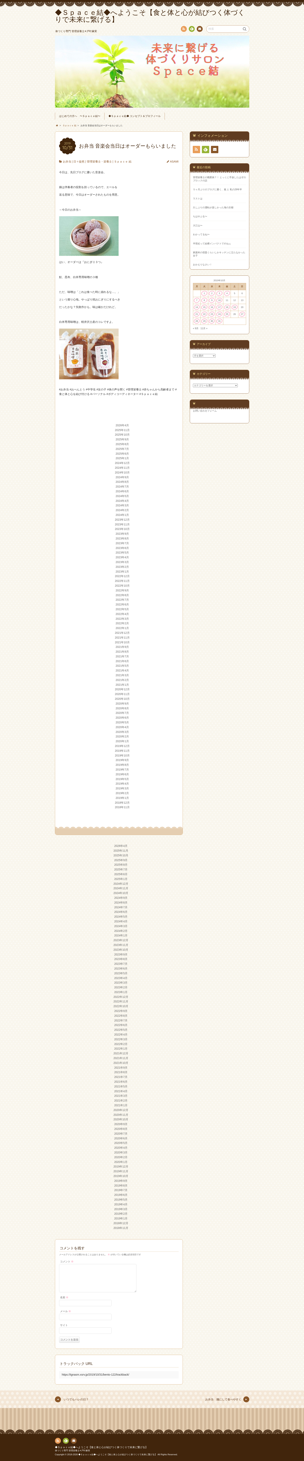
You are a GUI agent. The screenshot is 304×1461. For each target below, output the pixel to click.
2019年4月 (122, 783)
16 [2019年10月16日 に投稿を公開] (212, 307)
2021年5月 (122, 665)
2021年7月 (122, 656)
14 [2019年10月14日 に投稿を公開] (197, 307)
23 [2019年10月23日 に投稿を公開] (212, 314)
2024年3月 (122, 505)
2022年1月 (122, 628)
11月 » (203, 328)
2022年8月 (122, 595)
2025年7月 (122, 448)
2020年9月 (122, 703)
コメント (67, 1261)
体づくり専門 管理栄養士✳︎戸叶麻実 (72, 1450)
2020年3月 (122, 731)
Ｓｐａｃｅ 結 (122, 161)
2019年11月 (122, 750)
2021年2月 (122, 680)
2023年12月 (122, 519)
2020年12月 (122, 689)
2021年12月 (122, 632)
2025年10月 (122, 434)
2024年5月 (122, 496)
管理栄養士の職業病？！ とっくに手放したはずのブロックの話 (219, 179)
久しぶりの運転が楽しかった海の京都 (213, 207)
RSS (183, 29)
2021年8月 (122, 651)
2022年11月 (122, 580)
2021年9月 (122, 646)
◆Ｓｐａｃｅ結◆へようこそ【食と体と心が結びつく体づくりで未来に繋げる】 (101, 1447)
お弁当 (67, 161)
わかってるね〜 (201, 234)
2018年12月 (122, 802)
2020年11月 (122, 694)
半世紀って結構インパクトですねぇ (212, 243)
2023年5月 (122, 552)
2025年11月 (122, 430)
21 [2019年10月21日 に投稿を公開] (197, 314)
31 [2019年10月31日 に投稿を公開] (219, 321)
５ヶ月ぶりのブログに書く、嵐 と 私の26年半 (217, 189)
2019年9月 (122, 760)
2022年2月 (122, 623)
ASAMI (174, 161)
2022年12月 (122, 576)
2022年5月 (122, 609)
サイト (64, 1325)
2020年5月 (122, 722)
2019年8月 (122, 764)
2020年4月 (122, 727)
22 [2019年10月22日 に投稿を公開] (204, 314)
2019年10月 (122, 755)
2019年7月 (122, 769)
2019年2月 (122, 793)
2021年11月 (122, 637)
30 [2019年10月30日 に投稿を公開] (212, 321)
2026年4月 (122, 425)
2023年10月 (122, 529)
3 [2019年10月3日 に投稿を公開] (219, 293)
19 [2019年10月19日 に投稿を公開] (234, 307)
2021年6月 (122, 661)
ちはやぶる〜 (200, 216)
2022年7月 (122, 599)
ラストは (197, 198)
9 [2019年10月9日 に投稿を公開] (211, 300)
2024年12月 (122, 463)
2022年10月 (122, 585)
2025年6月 (122, 453)
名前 (64, 1297)
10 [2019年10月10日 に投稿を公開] (219, 300)
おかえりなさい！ (202, 264)
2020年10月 (122, 698)
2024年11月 (122, 467)
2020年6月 (122, 717)
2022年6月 (122, 604)
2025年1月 (122, 458)
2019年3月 (122, 788)
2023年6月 (122, 548)
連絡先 (199, 29)
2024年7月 (122, 486)
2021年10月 (122, 642)
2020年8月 (122, 708)
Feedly (191, 29)
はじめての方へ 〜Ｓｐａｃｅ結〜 (79, 116)
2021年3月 (122, 675)
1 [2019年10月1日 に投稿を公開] (204, 293)
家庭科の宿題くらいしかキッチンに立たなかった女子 (219, 254)
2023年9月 (122, 533)
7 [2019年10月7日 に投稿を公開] (196, 300)
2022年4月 (122, 614)
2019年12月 (122, 746)
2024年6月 (122, 491)
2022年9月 (122, 590)
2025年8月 (122, 444)
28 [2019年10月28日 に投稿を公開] (197, 321)
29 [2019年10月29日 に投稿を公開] (204, 321)
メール (65, 1311)
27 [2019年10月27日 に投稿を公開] (242, 314)
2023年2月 (122, 566)
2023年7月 (122, 543)
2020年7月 (122, 712)
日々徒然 (78, 161)
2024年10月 (122, 472)
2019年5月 (122, 779)
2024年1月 (122, 514)
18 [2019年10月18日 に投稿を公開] (227, 307)
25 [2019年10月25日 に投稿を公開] (227, 314)
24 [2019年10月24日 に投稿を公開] (219, 314)
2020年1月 (122, 741)
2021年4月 (122, 670)
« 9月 (196, 328)
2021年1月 (122, 684)
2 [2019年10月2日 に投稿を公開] (211, 293)
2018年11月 (122, 807)
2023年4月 (122, 557)
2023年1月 (122, 571)
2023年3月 (122, 562)
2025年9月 (122, 439)
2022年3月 (122, 618)
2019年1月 (122, 797)
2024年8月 (122, 481)
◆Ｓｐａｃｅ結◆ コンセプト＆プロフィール (134, 116)
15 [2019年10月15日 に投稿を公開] (204, 307)
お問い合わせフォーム (205, 410)
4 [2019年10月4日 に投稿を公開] (226, 293)
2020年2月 (122, 736)
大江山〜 (197, 225)
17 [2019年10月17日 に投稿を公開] (219, 307)
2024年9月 (122, 477)
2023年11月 (122, 524)
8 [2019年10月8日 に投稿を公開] (204, 300)
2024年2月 (122, 510)
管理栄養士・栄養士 (99, 161)
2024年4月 (122, 500)
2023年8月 (122, 538)
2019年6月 (122, 774)
